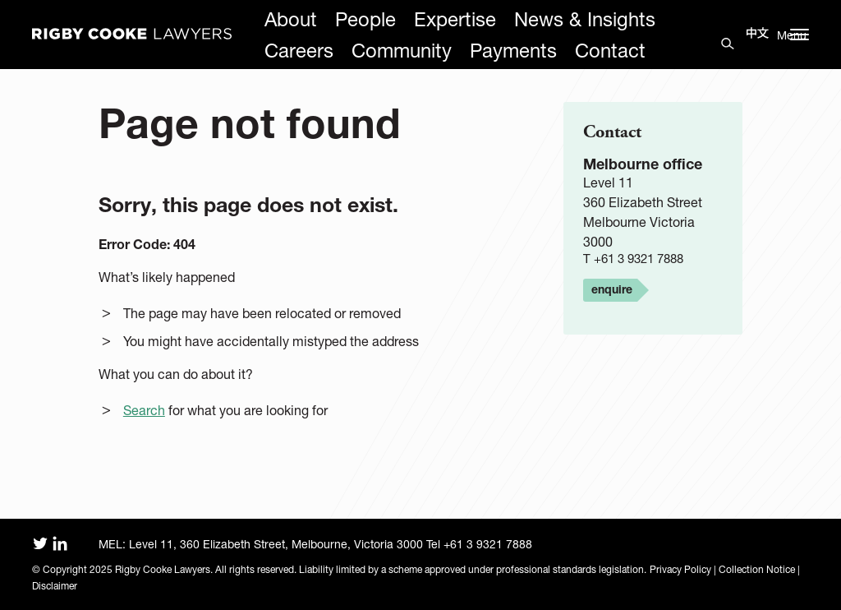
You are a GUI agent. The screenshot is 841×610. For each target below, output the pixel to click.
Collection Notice (757, 569)
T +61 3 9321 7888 (633, 259)
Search (144, 410)
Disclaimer (54, 586)
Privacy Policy (680, 569)
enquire (611, 289)
